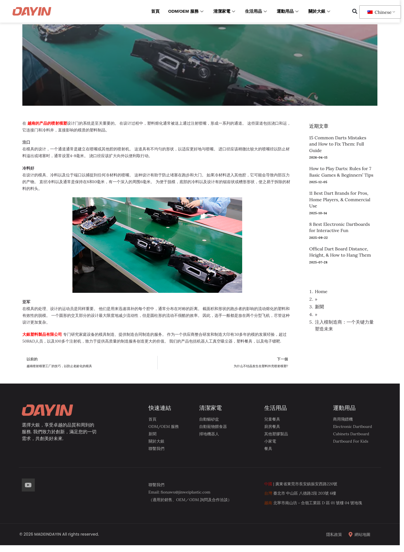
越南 (268, 502)
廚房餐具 (272, 426)
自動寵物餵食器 (213, 426)
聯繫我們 (156, 448)
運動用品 (288, 11)
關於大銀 (320, 11)
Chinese (380, 12)
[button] (354, 11)
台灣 (268, 493)
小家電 (270, 441)
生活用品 (256, 11)
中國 (268, 483)
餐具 (268, 448)
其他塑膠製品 (276, 433)
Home (321, 291)
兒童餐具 (272, 419)
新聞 (319, 306)
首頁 (155, 11)
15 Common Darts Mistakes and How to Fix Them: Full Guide (337, 144)
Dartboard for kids (350, 441)
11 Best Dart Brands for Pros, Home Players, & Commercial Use (339, 199)
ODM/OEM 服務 (186, 11)
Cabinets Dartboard (351, 433)
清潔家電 (225, 11)
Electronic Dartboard (352, 426)
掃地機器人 (209, 433)
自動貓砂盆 (209, 419)
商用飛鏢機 (343, 419)
